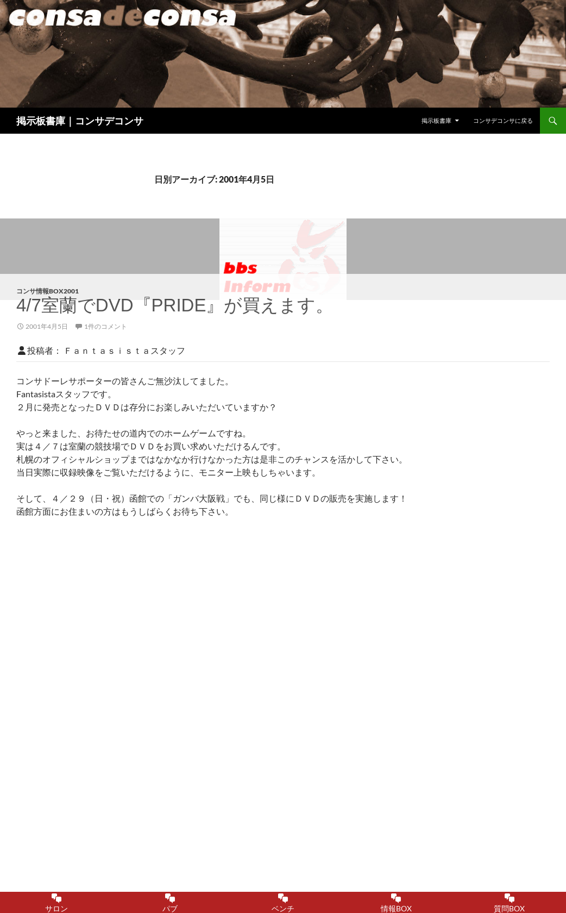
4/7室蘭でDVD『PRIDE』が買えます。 (175, 305)
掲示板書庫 (436, 120)
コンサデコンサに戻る (503, 120)
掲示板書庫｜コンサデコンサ (79, 121)
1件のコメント (105, 326)
